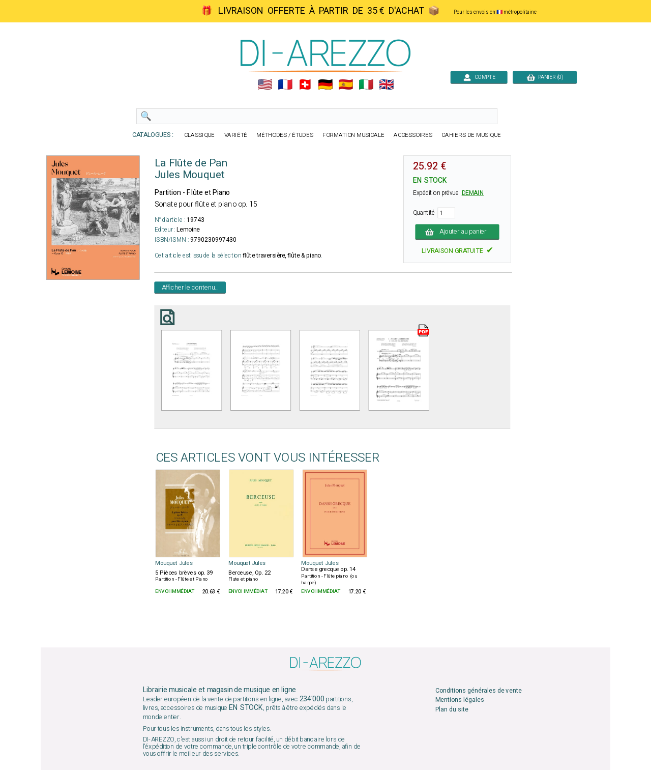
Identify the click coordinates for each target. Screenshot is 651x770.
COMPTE (479, 77)
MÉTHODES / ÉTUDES (284, 135)
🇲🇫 (285, 85)
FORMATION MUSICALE (353, 135)
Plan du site (451, 709)
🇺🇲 (264, 85)
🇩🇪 (325, 85)
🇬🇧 (386, 85)
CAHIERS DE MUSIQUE (471, 135)
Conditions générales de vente (478, 690)
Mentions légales (459, 700)
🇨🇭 (305, 85)
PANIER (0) (544, 77)
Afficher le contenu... (190, 287)
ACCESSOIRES (413, 135)
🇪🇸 (345, 85)
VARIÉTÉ (236, 135)
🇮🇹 (366, 85)
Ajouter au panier (457, 232)
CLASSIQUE (199, 135)
